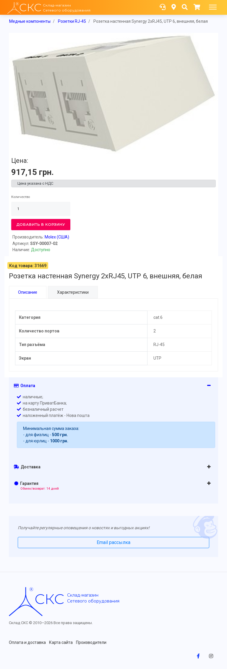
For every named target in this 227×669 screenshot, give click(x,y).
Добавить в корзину (41, 224)
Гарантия (36, 485)
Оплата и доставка (27, 642)
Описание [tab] (27, 292)
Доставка (27, 466)
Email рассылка (113, 542)
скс (49, 598)
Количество (20, 197)
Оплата (24, 385)
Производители (91, 642)
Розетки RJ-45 (72, 21)
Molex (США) (57, 237)
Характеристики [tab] (73, 292)
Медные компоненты (30, 21)
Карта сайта (61, 642)
